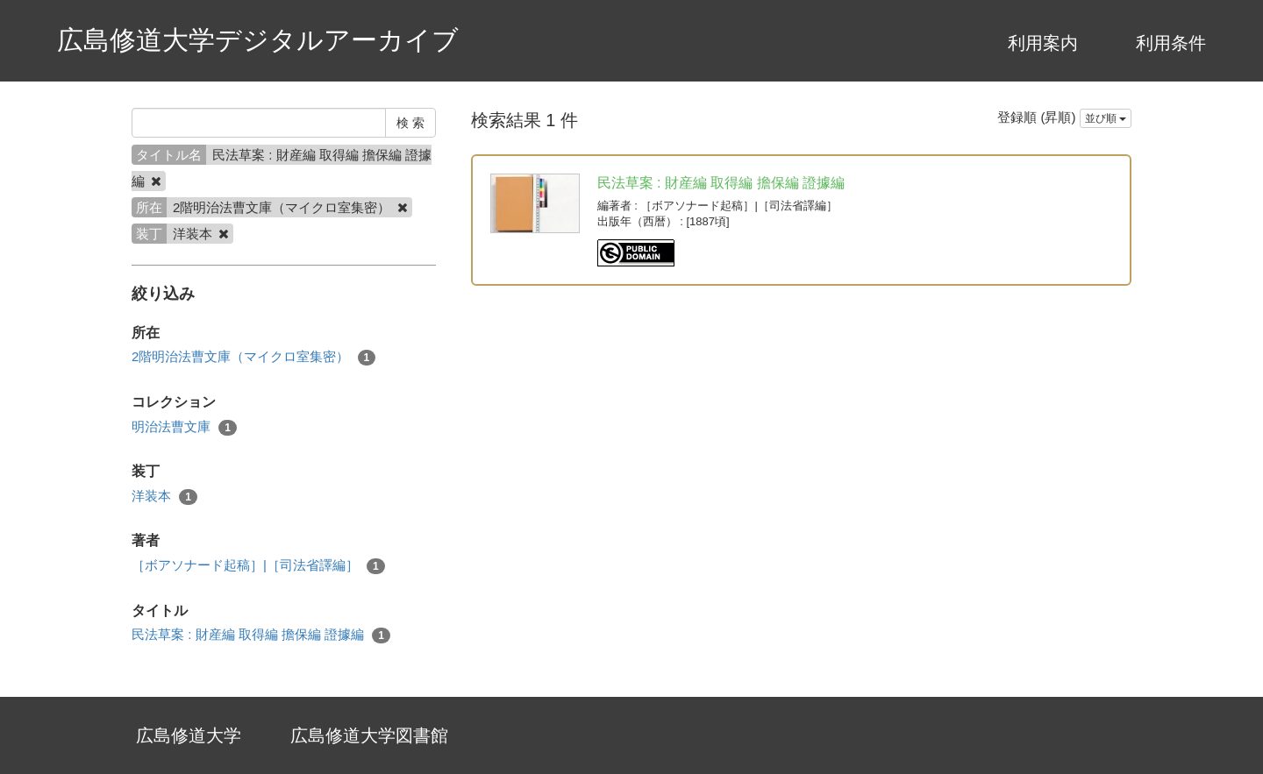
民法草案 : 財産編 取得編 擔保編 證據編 (261, 635)
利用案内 (1043, 43)
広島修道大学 (188, 735)
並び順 (1105, 118)
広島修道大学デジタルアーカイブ (258, 39)
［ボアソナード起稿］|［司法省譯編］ (258, 565)
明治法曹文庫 (184, 427)
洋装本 (164, 496)
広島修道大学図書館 (369, 735)
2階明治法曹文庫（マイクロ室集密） (253, 357)
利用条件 (1171, 43)
